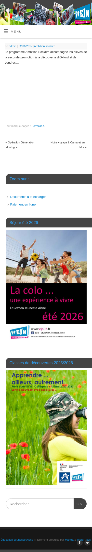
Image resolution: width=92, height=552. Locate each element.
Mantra (69, 539)
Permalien (37, 125)
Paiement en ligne (23, 204)
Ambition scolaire (44, 46)
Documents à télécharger (28, 197)
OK (78, 502)
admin (12, 46)
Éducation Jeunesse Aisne (16, 539)
